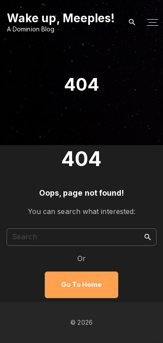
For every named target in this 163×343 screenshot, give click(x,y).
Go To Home (81, 285)
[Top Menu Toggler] (153, 22)
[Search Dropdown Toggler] (132, 22)
